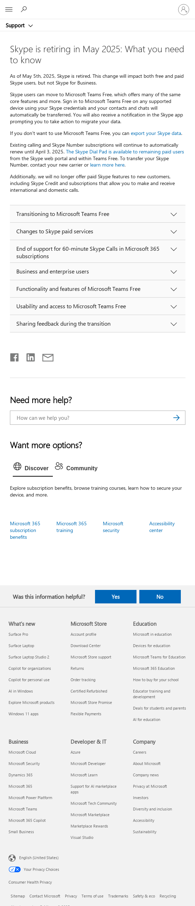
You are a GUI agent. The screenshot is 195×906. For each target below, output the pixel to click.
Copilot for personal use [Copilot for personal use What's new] (29, 679)
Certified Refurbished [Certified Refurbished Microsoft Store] (89, 691)
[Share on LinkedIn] (28, 355)
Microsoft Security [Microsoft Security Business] (24, 763)
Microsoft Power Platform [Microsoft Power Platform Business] (30, 797)
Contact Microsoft (44, 896)
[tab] (33, 468)
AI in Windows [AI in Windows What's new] (21, 691)
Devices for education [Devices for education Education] (151, 645)
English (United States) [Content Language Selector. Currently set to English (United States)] (38, 857)
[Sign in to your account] (183, 9)
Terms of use (93, 896)
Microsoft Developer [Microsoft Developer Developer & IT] (88, 763)
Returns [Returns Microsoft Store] (77, 668)
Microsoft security (113, 526)
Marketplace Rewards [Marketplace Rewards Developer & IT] (89, 826)
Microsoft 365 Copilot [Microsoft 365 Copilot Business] (27, 820)
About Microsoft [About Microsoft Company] (147, 763)
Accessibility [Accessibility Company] (143, 820)
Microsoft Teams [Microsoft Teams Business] (23, 809)
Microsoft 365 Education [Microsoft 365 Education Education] (154, 668)
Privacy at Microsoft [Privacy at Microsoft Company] (150, 786)
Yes (115, 596)
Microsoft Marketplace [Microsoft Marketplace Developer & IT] (90, 814)
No (159, 596)
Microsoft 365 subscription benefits (25, 530)
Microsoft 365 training (71, 526)
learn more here (107, 164)
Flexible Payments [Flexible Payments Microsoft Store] (86, 713)
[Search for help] (25, 9)
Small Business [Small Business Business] (21, 831)
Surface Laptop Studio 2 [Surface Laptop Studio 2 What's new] (29, 657)
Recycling (168, 896)
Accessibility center (162, 526)
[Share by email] (45, 355)
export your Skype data (156, 133)
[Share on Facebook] (15, 355)
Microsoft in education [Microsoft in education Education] (152, 634)
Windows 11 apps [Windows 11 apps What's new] (24, 713)
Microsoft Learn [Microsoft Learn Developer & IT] (84, 774)
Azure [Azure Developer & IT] (75, 752)
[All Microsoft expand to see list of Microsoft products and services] (8, 9)
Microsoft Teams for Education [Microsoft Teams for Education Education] (159, 657)
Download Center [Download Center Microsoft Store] (86, 645)
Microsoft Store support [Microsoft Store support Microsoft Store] (91, 657)
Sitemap (18, 896)
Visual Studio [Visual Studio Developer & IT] (82, 837)
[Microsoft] (97, 5)
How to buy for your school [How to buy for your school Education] (156, 679)
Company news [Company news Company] (146, 774)
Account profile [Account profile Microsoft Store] (83, 634)
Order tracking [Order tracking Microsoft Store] (83, 679)
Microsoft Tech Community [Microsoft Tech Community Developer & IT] (94, 803)
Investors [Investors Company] (141, 797)
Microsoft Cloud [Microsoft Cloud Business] (22, 752)
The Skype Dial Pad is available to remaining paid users (125, 151)
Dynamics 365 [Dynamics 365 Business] (21, 774)
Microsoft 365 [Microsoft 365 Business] (20, 786)
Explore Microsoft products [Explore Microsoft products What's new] (32, 702)
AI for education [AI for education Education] (146, 719)
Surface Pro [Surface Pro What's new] (18, 634)
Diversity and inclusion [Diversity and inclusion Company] (152, 809)
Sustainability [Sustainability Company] (144, 831)
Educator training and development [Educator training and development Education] (151, 693)
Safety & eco (144, 896)
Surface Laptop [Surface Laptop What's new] (21, 645)
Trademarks (118, 896)
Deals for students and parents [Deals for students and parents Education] (159, 708)
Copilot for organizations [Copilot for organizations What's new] (30, 668)
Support (16, 25)
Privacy (71, 896)
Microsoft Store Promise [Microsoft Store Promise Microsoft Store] (91, 702)
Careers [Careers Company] (139, 752)
